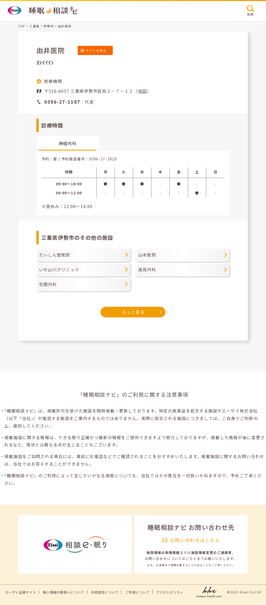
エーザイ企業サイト (20, 592)
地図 (142, 91)
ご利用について (137, 592)
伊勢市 (48, 26)
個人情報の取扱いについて (63, 592)
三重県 (34, 26)
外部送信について (104, 592)
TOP (21, 26)
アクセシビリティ (169, 592)
